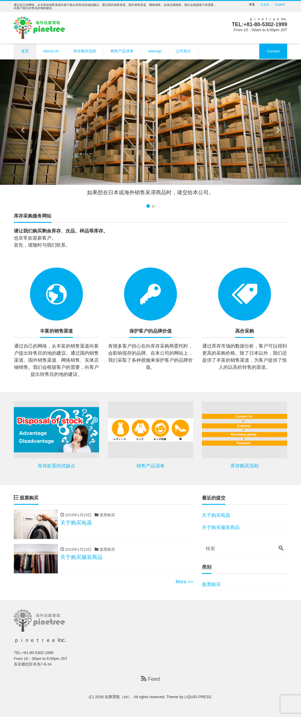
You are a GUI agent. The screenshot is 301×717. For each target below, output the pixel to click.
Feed (150, 679)
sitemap (154, 51)
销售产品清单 (122, 51)
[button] (22, 130)
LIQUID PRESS (197, 697)
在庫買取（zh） (118, 697)
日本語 (264, 4)
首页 (25, 51)
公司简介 (183, 51)
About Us (51, 51)
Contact (273, 51)
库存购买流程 (84, 51)
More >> (184, 581)
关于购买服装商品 (221, 527)
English (280, 4)
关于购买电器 (216, 515)
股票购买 (211, 584)
